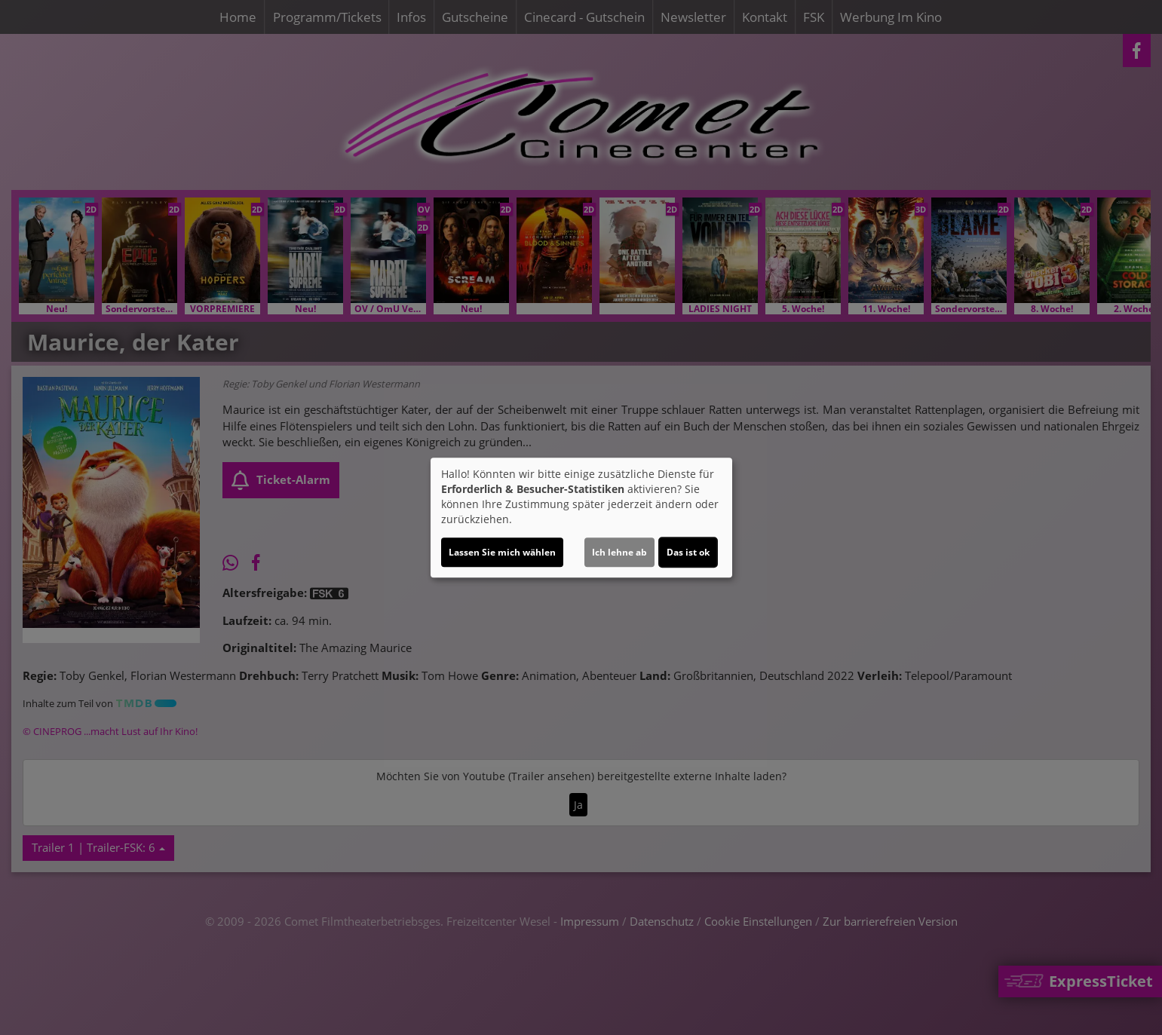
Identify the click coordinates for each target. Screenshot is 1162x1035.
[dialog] (581, 518)
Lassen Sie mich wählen (502, 552)
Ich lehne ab (619, 552)
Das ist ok (688, 552)
